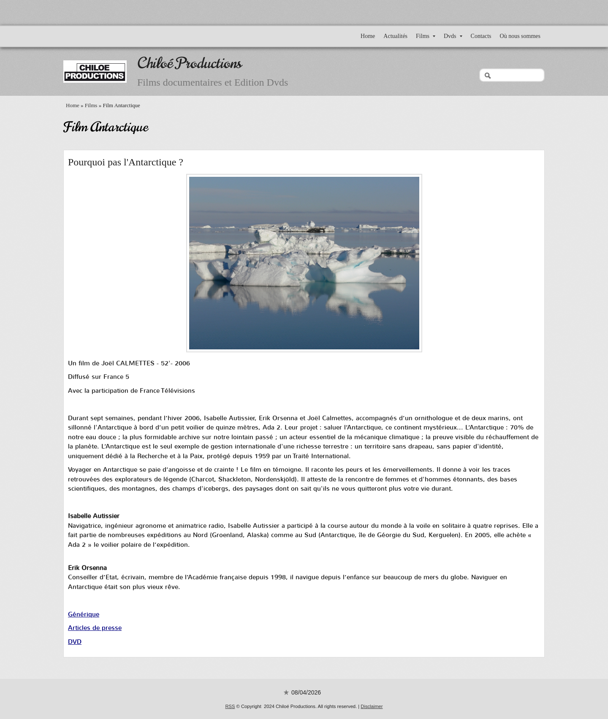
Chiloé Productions (189, 63)
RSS (230, 706)
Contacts (481, 36)
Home (368, 36)
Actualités (395, 36)
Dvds (453, 36)
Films (425, 36)
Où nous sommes (520, 36)
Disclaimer (372, 706)
